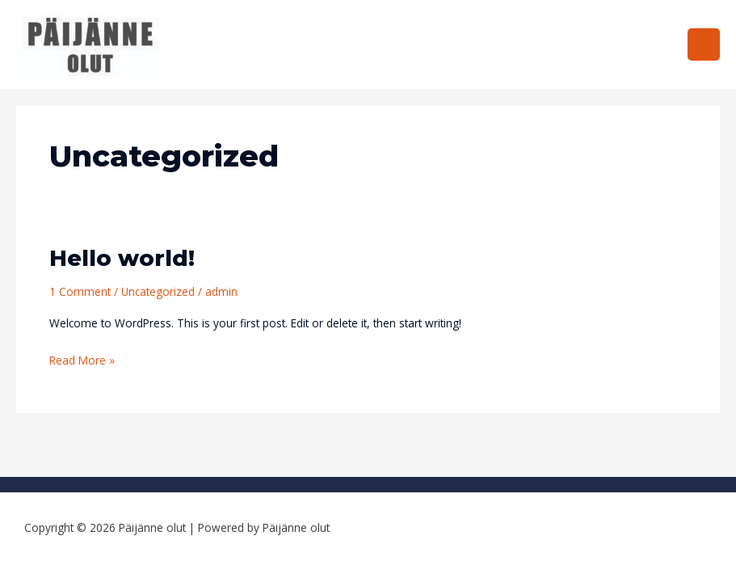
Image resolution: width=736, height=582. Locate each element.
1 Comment (80, 291)
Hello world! (122, 258)
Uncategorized (158, 291)
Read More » (82, 360)
